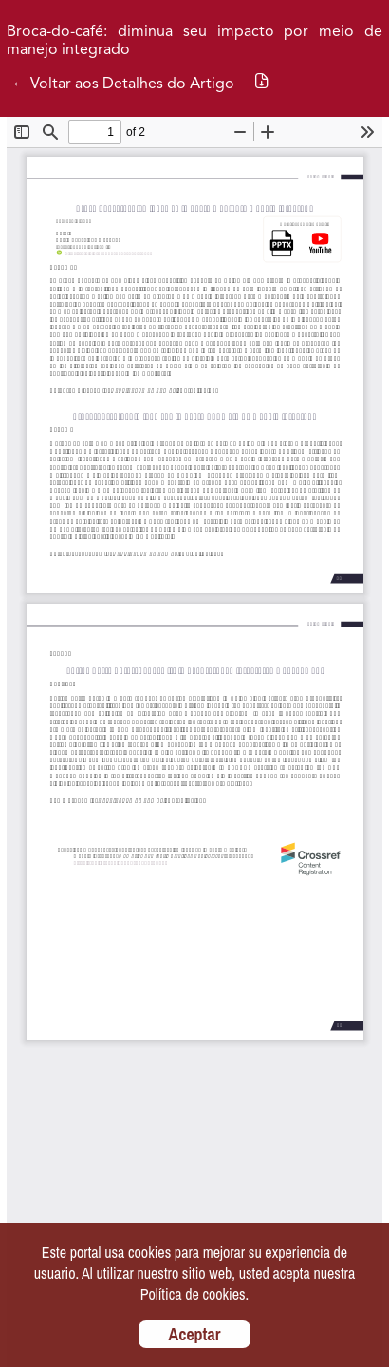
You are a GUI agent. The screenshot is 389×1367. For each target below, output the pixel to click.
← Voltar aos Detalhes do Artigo (122, 84)
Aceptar (195, 1334)
